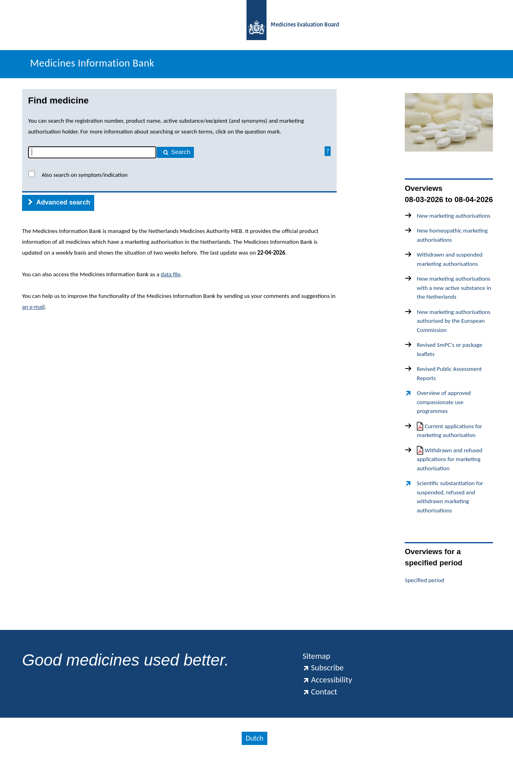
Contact (320, 691)
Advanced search (59, 202)
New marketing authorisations (453, 215)
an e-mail (33, 306)
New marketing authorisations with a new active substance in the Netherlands (454, 287)
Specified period (424, 580)
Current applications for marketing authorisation (449, 430)
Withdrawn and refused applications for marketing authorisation (449, 459)
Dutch (254, 738)
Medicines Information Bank (92, 63)
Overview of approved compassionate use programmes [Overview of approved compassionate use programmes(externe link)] (444, 402)
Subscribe (323, 667)
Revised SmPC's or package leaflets (449, 349)
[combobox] (92, 152)
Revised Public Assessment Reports (449, 373)
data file (170, 274)
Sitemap (316, 656)
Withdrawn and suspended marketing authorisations (450, 259)
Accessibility (327, 679)
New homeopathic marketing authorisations (452, 235)
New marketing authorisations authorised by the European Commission (453, 321)
